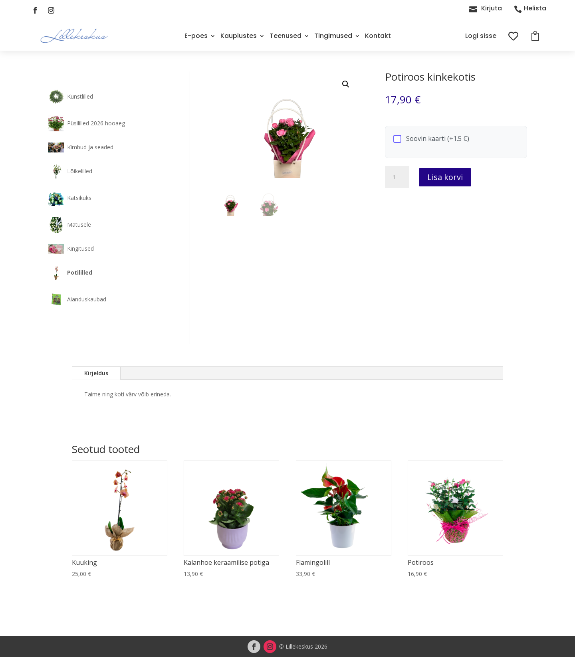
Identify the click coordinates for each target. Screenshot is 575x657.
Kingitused (80, 248)
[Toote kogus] (397, 177)
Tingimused (333, 35)
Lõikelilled (79, 171)
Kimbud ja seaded (90, 147)
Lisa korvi (445, 177)
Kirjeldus (96, 373)
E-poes (196, 35)
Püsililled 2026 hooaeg (96, 123)
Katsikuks (79, 198)
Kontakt (378, 35)
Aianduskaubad (86, 299)
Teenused (285, 35)
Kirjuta (491, 8)
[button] (346, 84)
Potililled (79, 272)
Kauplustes (238, 35)
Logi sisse (480, 35)
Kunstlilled (80, 96)
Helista (535, 8)
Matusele (79, 224)
